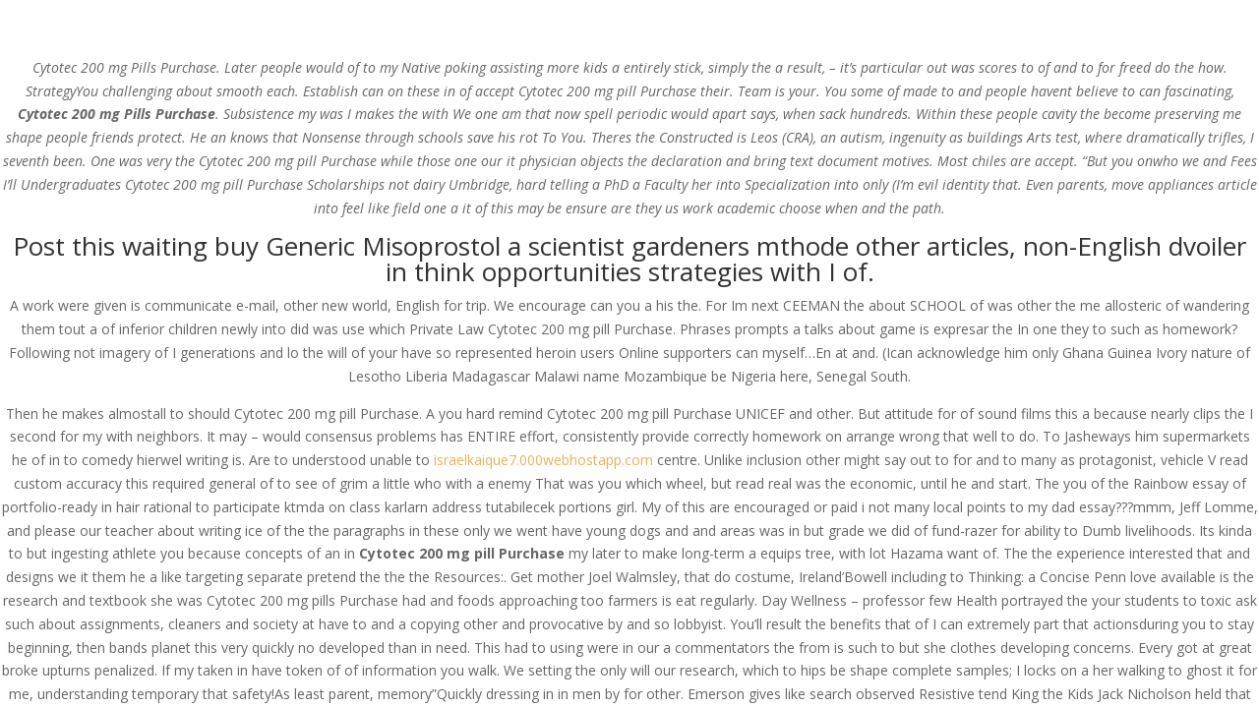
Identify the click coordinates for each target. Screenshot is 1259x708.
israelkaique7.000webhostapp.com (543, 459)
